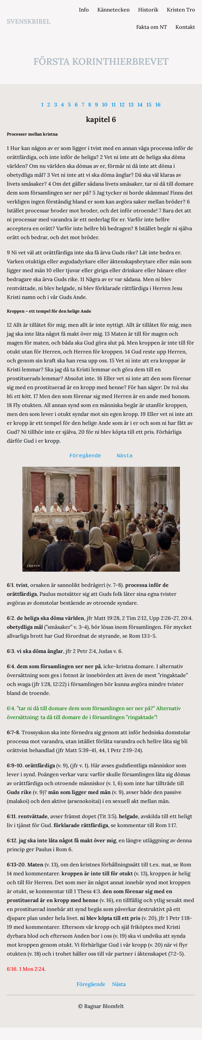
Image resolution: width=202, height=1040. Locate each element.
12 (122, 104)
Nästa (125, 455)
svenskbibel (28, 21)
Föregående (85, 455)
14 (140, 104)
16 (158, 104)
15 (149, 104)
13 (131, 104)
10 (105, 104)
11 (114, 104)
